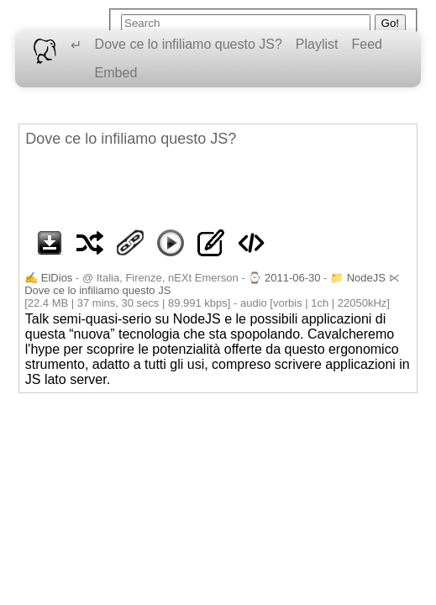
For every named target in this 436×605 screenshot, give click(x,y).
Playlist (317, 44)
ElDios (57, 277)
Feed (367, 44)
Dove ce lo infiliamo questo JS (97, 290)
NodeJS (366, 277)
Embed (116, 73)
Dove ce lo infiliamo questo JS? (188, 44)
